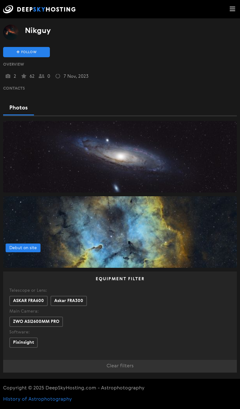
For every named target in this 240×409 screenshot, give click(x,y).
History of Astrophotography (37, 399)
